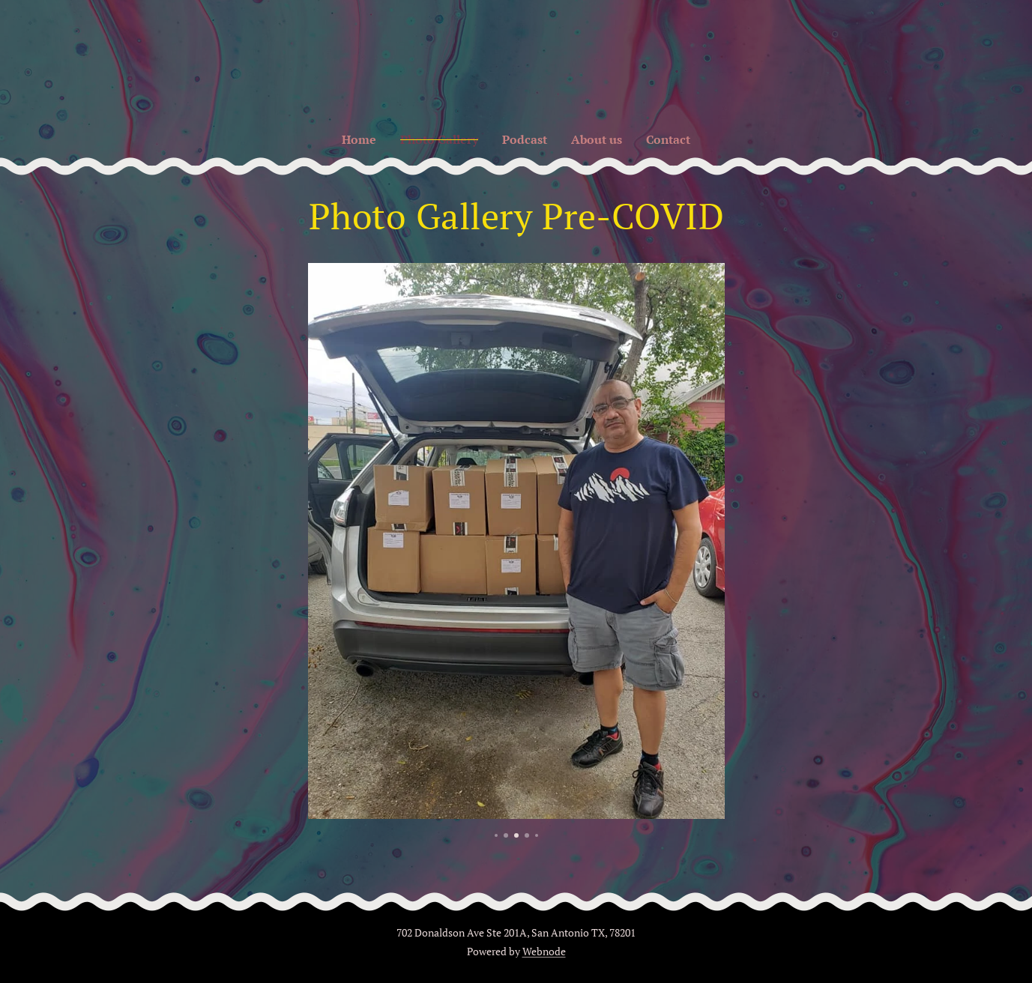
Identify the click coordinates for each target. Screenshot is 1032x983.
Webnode (544, 951)
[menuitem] (354, 139)
